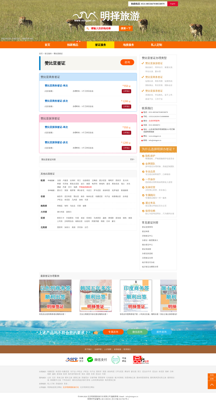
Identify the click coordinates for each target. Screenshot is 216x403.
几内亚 (74, 200)
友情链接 (117, 349)
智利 (66, 206)
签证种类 (145, 231)
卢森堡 (65, 180)
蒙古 (113, 221)
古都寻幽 (93, 378)
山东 (49, 378)
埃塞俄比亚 (116, 196)
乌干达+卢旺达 (76, 371)
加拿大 (67, 227)
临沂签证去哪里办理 (150, 267)
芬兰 (70, 187)
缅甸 (124, 218)
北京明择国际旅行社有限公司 (99, 396)
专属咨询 (113, 331)
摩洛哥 (127, 371)
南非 (82, 196)
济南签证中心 (147, 236)
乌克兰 (89, 190)
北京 (54, 378)
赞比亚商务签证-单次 (56, 85)
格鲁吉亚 (79, 221)
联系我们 (127, 349)
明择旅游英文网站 (54, 387)
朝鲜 (167, 371)
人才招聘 (107, 349)
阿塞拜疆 (95, 221)
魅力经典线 (119, 378)
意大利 (125, 180)
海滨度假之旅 (110, 380)
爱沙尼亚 (102, 180)
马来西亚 (97, 218)
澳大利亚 (60, 212)
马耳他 (65, 184)
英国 (66, 190)
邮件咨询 (162, 331)
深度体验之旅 (130, 378)
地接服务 (128, 44)
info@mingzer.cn (132, 396)
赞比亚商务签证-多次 (56, 101)
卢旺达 (60, 200)
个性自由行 (66, 380)
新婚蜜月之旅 (55, 380)
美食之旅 (60, 378)
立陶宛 (94, 180)
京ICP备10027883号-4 (120, 399)
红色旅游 (110, 378)
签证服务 (100, 44)
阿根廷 (60, 206)
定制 (212, 379)
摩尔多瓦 (80, 190)
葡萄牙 (111, 180)
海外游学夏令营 (74, 374)
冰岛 (128, 184)
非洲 (92, 374)
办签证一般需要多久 (150, 240)
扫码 (212, 375)
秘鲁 (84, 206)
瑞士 (123, 184)
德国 (88, 184)
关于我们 (88, 349)
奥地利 (102, 184)
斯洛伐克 (115, 184)
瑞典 (75, 187)
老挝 (82, 218)
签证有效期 (146, 249)
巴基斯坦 (69, 218)
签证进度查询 (147, 227)
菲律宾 (89, 218)
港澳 (88, 374)
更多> (132, 159)
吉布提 (125, 196)
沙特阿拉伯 (68, 221)
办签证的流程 (147, 253)
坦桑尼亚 (99, 196)
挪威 (59, 187)
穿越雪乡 (85, 378)
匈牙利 (94, 184)
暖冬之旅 (68, 378)
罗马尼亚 (97, 190)
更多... (66, 384)
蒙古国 (133, 371)
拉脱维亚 (86, 180)
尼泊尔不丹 (146, 371)
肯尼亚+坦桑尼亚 (62, 371)
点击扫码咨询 (154, 121)
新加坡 (118, 218)
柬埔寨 (111, 218)
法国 (59, 180)
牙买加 (80, 227)
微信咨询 (137, 331)
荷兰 (79, 180)
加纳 (81, 200)
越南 (104, 218)
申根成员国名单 (85, 187)
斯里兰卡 (60, 218)
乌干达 (107, 196)
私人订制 (51, 384)
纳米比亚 (90, 196)
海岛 (83, 374)
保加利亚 (106, 190)
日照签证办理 (147, 258)
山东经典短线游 (97, 380)
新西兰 (69, 212)
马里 (86, 200)
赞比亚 (76, 196)
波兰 (82, 184)
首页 (47, 44)
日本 (108, 221)
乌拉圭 (72, 206)
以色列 (87, 221)
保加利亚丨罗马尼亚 (115, 371)
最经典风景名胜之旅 (158, 378)
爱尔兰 (60, 190)
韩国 (102, 221)
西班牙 (118, 180)
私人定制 (156, 44)
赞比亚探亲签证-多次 (56, 142)
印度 (77, 218)
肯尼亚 (67, 200)
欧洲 (65, 374)
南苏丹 (60, 196)
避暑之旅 (76, 378)
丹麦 (64, 187)
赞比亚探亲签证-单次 (56, 127)
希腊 (59, 184)
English (172, 4)
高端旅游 (59, 384)
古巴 (86, 227)
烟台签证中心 (147, 245)
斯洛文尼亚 (74, 184)
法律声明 (98, 349)
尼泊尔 (155, 371)
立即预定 (126, 91)
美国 (73, 227)
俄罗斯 (72, 190)
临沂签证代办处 (148, 262)
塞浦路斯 (124, 190)
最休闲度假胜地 (143, 378)
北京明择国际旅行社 (71, 387)
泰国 (130, 218)
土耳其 (60, 221)
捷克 (108, 184)
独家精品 (74, 43)
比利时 (72, 180)
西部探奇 (101, 378)
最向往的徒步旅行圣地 (81, 380)
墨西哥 (60, 227)
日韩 (171, 371)
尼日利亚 (68, 196)
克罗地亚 (115, 190)
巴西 (79, 206)
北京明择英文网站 (87, 387)
